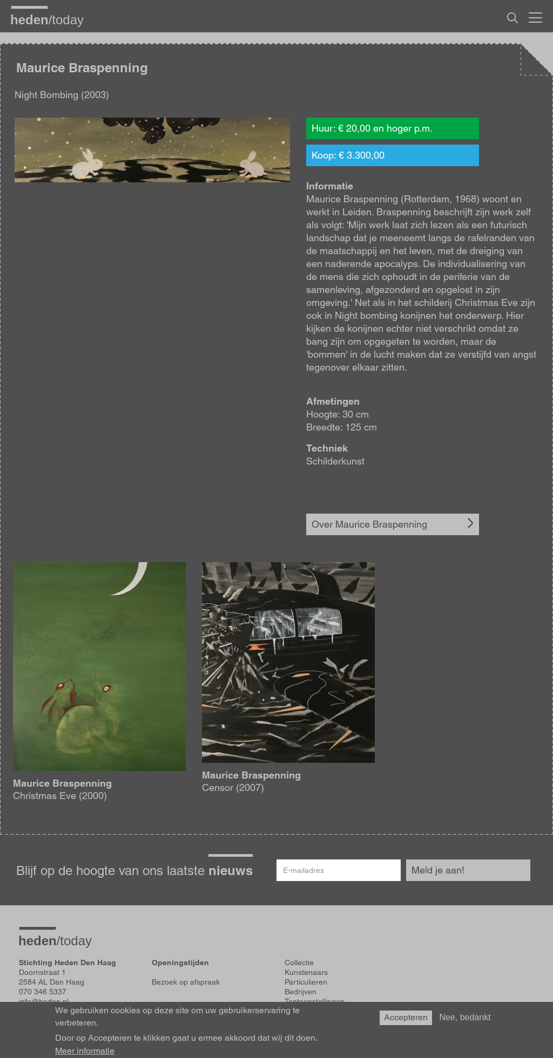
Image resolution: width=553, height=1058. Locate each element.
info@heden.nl (44, 1001)
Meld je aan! (438, 870)
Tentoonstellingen (315, 1001)
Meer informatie (84, 1051)
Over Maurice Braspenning (369, 524)
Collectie (299, 962)
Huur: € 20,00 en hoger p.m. (372, 128)
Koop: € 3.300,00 (348, 155)
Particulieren (306, 982)
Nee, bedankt (464, 1017)
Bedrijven (300, 991)
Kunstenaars (306, 972)
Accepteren (406, 1017)
